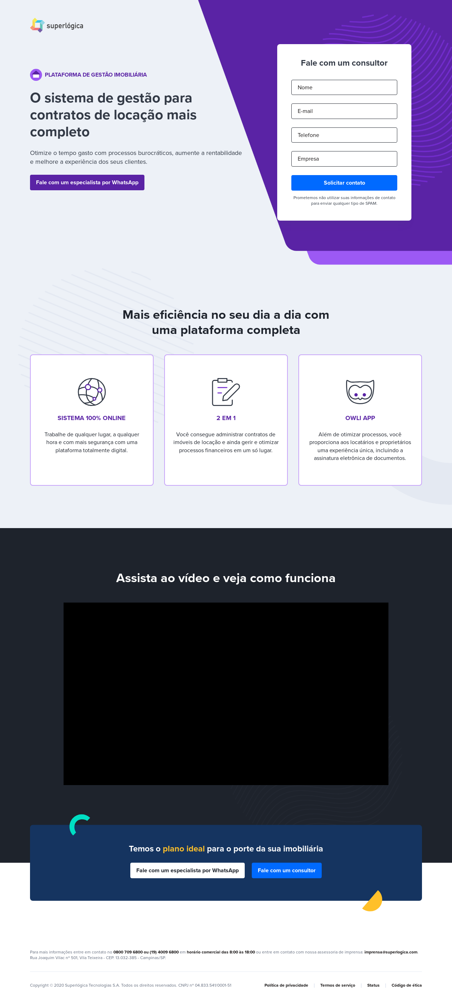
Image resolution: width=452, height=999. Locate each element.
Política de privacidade (286, 985)
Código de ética (407, 985)
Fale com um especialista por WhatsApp (87, 182)
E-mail (305, 111)
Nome (305, 87)
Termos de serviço (337, 985)
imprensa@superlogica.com (390, 952)
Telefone (308, 135)
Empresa (308, 158)
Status (373, 985)
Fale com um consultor (287, 870)
